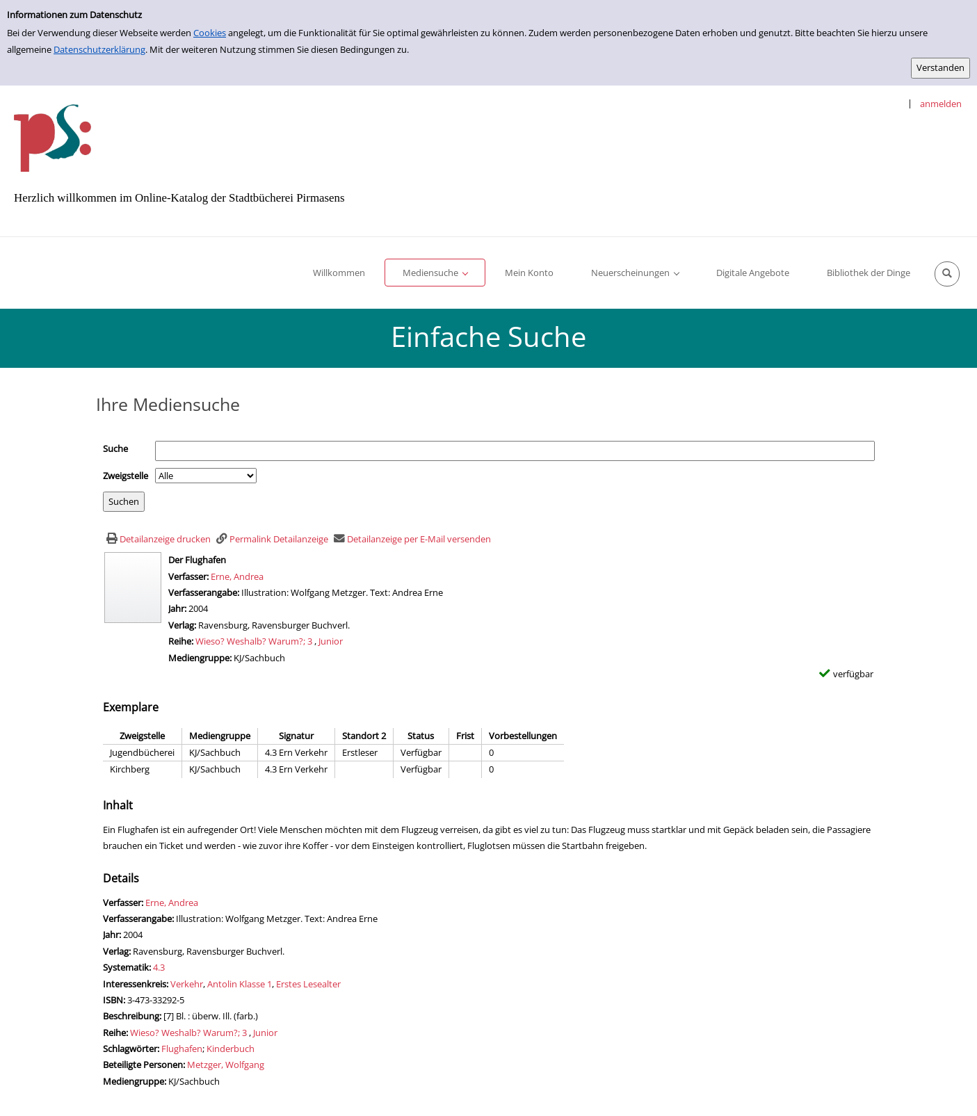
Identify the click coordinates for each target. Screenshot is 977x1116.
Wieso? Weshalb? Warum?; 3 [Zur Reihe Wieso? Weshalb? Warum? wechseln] (253, 641)
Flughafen (181, 1048)
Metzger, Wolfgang (225, 1064)
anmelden (941, 103)
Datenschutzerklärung (99, 49)
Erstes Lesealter (308, 984)
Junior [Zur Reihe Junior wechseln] (330, 641)
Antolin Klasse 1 (239, 984)
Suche (115, 448)
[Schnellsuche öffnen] (947, 273)
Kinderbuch (231, 1048)
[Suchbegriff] (515, 451)
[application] (435, 272)
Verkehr (186, 984)
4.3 (159, 967)
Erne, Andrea (237, 576)
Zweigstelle (125, 475)
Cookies (209, 32)
